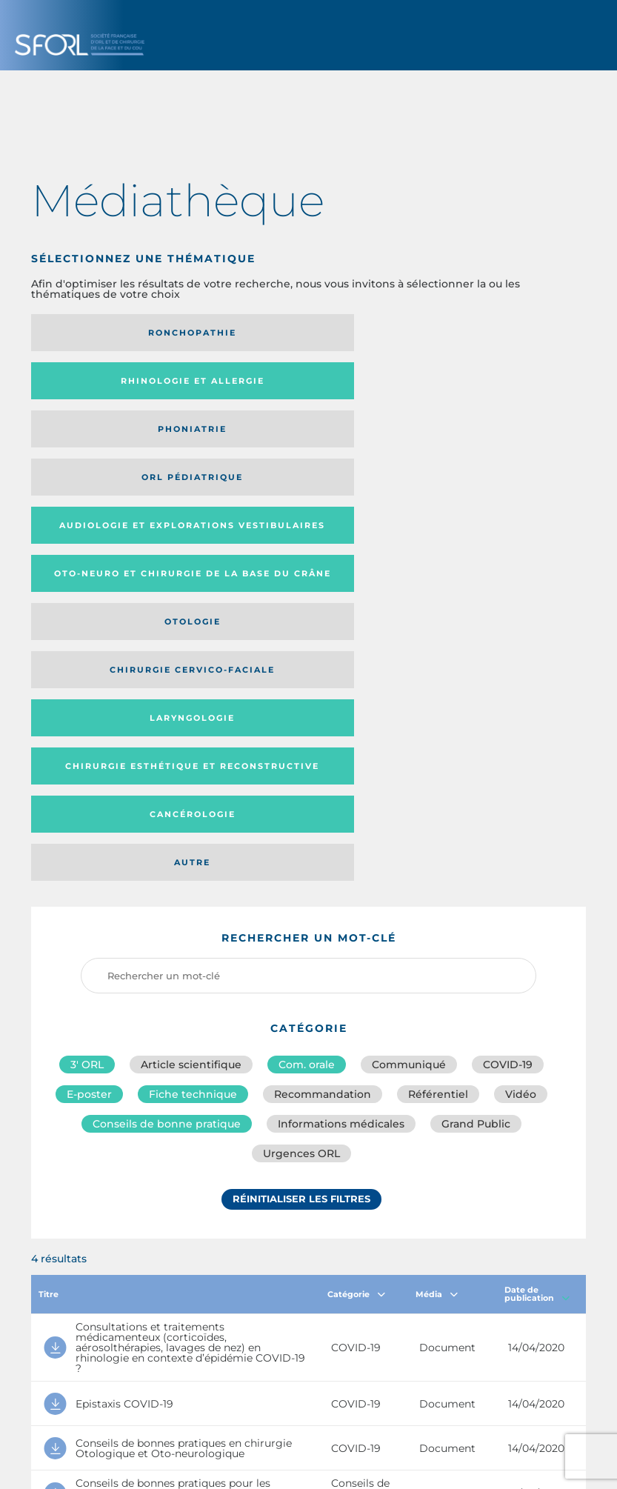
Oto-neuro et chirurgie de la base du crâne (482, 386)
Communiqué (409, 689)
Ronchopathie (117, 332)
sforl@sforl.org (283, 1381)
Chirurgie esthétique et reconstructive (109, 487)
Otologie (117, 438)
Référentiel (438, 722)
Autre (483, 487)
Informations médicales (341, 755)
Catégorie (356, 927)
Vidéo (520, 722)
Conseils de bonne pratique (167, 755)
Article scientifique (191, 689)
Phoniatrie (483, 332)
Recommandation (322, 722)
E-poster (89, 722)
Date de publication (537, 928)
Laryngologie (483, 438)
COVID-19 (508, 689)
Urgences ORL (301, 787)
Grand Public (475, 755)
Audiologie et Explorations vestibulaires (268, 385)
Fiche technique (193, 722)
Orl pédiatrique (116, 386)
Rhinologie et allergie (300, 332)
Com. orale (307, 689)
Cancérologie (300, 487)
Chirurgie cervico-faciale (284, 438)
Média (437, 927)
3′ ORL (87, 689)
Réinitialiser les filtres (301, 836)
